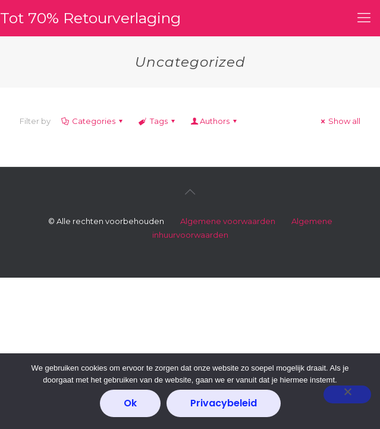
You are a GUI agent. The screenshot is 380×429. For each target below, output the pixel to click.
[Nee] (347, 394)
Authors (214, 121)
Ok (130, 403)
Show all (339, 121)
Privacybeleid (223, 403)
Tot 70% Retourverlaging (90, 18)
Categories (92, 121)
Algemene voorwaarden (227, 221)
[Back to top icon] (190, 191)
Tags (157, 121)
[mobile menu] (364, 18)
